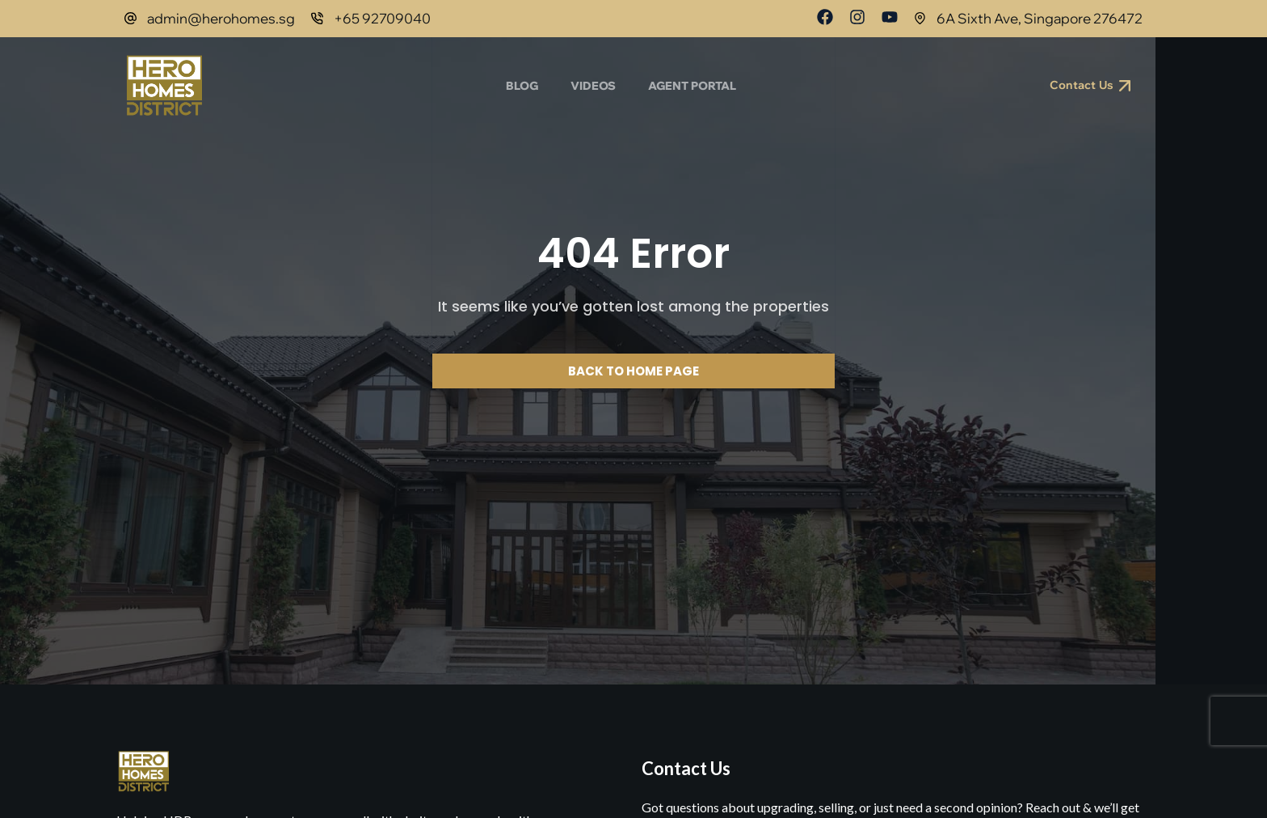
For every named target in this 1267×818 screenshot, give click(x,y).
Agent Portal (692, 85)
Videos (593, 85)
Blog (522, 85)
